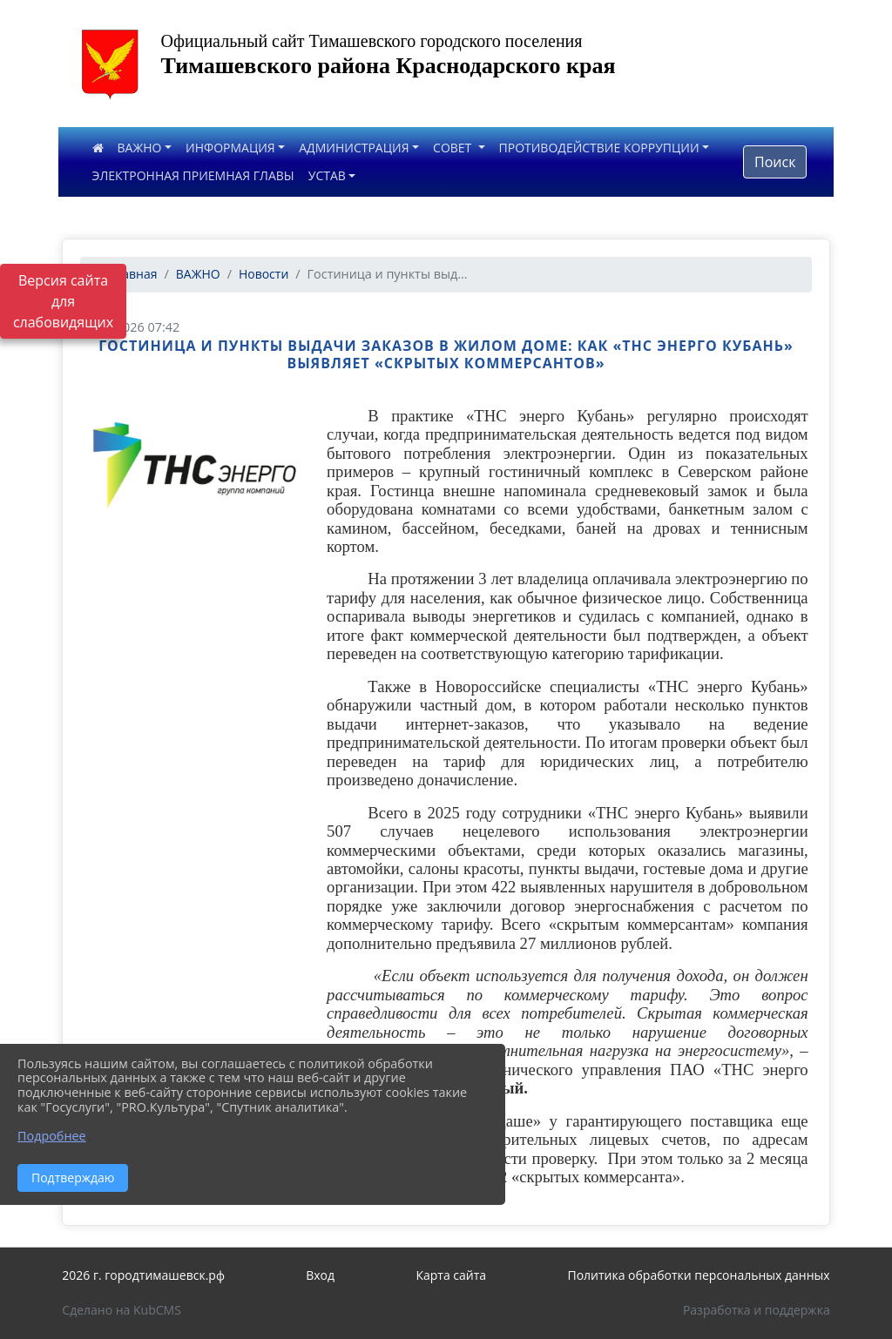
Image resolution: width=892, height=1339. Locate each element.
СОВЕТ (454, 147)
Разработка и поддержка (756, 1310)
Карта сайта (451, 1275)
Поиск (774, 162)
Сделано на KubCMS (121, 1310)
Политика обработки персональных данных (698, 1275)
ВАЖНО (140, 147)
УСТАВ (327, 175)
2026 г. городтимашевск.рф (143, 1275)
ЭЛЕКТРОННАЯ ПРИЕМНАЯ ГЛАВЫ (193, 175)
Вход (320, 1275)
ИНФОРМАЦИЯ (230, 147)
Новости (263, 274)
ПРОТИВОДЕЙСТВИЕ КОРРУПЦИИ (599, 147)
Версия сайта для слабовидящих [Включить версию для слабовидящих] (63, 301)
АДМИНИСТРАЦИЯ (354, 147)
